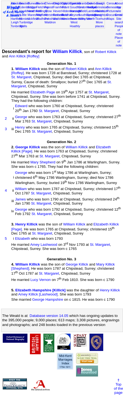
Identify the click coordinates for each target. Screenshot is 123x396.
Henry (20, 127)
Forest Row (48, 9)
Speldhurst (94, 14)
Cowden (75, 3)
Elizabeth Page (42, 92)
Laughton (101, 14)
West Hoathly (75, 24)
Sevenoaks (77, 18)
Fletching (42, 7)
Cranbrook (85, 3)
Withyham (85, 18)
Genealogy (114, 7)
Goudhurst (77, 7)
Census (112, 3)
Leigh (15, 22)
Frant (65, 7)
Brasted (24, 3)
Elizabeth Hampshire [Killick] (40, 290)
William (21, 189)
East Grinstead (101, 5)
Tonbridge (17, 26)
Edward (21, 106)
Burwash (34, 3)
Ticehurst (101, 18)
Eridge (32, 7)
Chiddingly (60, 3)
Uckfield (33, 18)
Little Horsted (24, 16)
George (21, 117)
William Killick (67, 51)
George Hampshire (47, 299)
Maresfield (35, 14)
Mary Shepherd (42, 162)
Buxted (41, 3)
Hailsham (101, 11)
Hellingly (41, 11)
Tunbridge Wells (26, 24)
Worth (91, 18)
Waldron (50, 22)
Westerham (69, 18)
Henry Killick (26, 224)
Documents (114, 14)
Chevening (51, 3)
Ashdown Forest (17, 5)
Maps (110, 18)
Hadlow (92, 7)
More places (99, 24)
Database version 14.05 (49, 316)
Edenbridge (27, 7)
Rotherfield (60, 14)
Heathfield (34, 11)
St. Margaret (21, 77)
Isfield (82, 11)
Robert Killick (105, 52)
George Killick (27, 147)
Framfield (59, 7)
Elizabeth (22, 238)
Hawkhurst (26, 11)
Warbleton (60, 18)
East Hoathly (16, 12)
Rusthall (66, 14)
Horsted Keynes (75, 12)
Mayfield (41, 14)
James (20, 199)
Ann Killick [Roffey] (24, 56)
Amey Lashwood (43, 244)
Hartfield (16, 18)
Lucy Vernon (40, 280)
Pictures (112, 11)
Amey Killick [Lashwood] (38, 294)
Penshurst (51, 18)
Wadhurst (42, 18)
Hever (57, 11)
